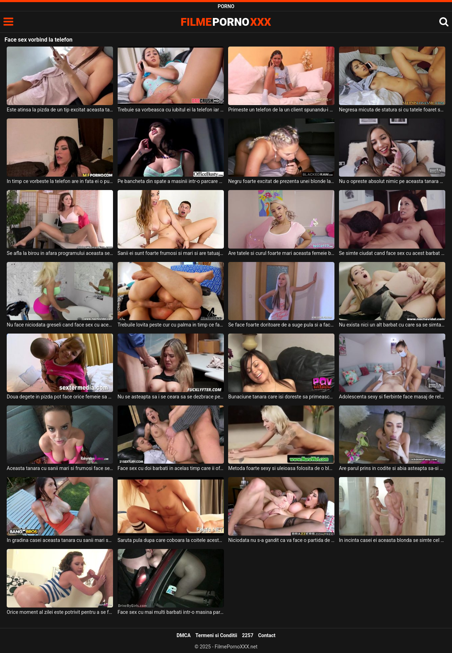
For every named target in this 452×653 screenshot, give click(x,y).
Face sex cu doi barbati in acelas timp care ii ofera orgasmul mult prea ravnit (171, 468)
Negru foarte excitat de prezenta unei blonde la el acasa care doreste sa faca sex (281, 181)
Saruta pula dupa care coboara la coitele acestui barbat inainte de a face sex (171, 540)
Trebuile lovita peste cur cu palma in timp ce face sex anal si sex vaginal (171, 325)
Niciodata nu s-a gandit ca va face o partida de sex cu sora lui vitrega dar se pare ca (281, 540)
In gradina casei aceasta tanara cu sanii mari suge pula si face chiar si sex (60, 540)
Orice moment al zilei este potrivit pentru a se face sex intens (60, 612)
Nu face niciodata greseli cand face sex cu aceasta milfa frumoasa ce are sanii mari (60, 325)
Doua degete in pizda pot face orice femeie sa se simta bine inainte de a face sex (60, 396)
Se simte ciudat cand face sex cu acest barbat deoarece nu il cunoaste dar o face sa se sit (392, 253)
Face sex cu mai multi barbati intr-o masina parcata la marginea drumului (171, 612)
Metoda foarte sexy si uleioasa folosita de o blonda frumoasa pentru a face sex (281, 468)
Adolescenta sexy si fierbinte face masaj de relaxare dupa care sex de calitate (392, 396)
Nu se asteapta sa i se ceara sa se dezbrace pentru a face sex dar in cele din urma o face (171, 396)
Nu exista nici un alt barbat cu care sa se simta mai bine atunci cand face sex (392, 325)
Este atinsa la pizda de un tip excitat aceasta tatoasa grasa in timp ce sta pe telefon (60, 109)
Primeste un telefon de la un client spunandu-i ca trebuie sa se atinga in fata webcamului (281, 109)
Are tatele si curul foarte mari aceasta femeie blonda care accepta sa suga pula (281, 253)
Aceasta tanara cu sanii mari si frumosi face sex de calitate (60, 468)
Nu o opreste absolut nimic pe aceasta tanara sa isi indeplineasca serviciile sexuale (392, 181)
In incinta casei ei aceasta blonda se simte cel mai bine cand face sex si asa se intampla (392, 540)
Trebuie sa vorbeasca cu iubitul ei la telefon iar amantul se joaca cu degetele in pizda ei (171, 109)
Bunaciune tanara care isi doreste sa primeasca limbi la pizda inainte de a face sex (281, 396)
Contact (266, 635)
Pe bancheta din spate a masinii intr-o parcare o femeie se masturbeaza (171, 181)
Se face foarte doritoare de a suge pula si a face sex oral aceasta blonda (281, 325)
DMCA (184, 635)
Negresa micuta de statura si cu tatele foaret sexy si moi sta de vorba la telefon (392, 109)
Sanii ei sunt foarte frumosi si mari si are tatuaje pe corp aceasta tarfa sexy (171, 253)
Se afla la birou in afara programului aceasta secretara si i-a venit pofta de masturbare (60, 253)
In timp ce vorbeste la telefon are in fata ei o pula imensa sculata (60, 181)
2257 (247, 635)
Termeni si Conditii (216, 635)
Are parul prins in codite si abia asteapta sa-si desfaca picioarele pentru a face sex (392, 468)
